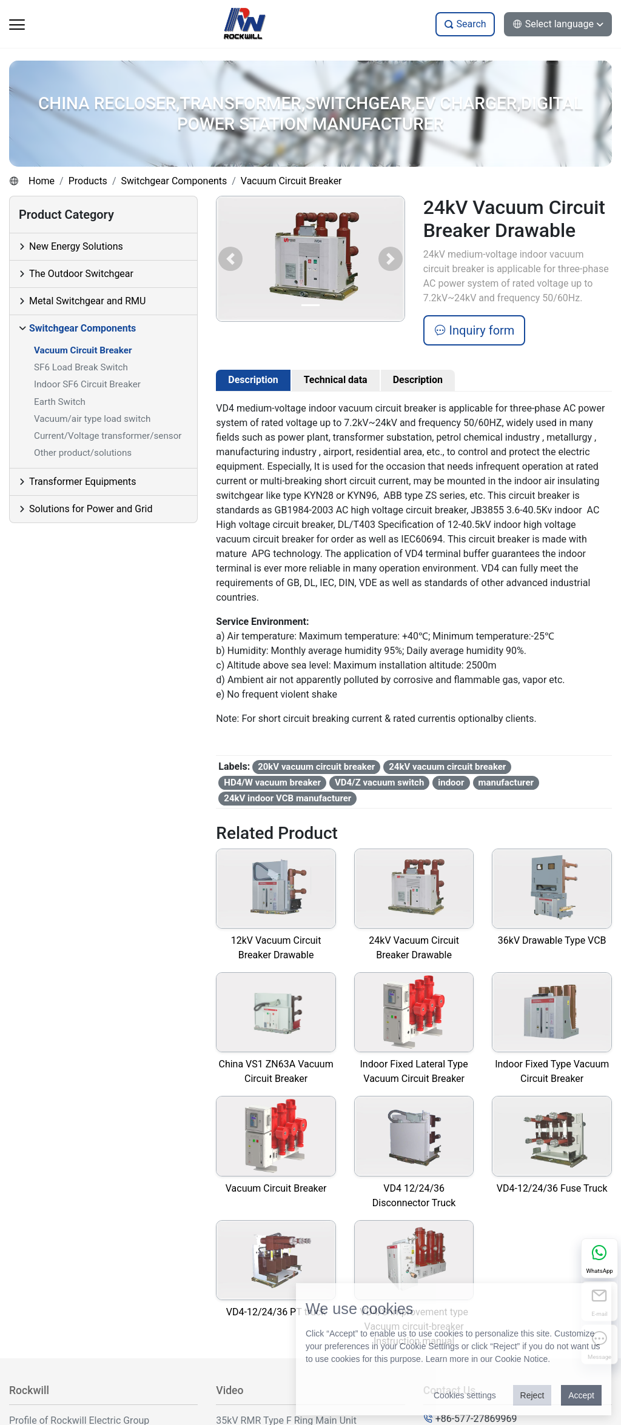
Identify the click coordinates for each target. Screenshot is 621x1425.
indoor (451, 782)
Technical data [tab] (336, 379)
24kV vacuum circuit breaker (447, 766)
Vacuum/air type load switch (92, 418)
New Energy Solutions (76, 246)
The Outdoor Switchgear (81, 273)
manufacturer (506, 782)
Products (88, 181)
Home (42, 181)
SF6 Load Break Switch (81, 367)
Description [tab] (253, 379)
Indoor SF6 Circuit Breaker (87, 384)
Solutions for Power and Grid (91, 509)
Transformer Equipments (82, 481)
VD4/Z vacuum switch (379, 782)
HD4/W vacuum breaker (272, 782)
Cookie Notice (521, 1359)
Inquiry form (474, 330)
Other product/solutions (83, 452)
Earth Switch (60, 401)
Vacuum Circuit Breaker (291, 181)
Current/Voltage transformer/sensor (107, 435)
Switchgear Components (174, 181)
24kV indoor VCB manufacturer (287, 798)
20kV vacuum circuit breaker (316, 766)
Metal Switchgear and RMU (87, 301)
